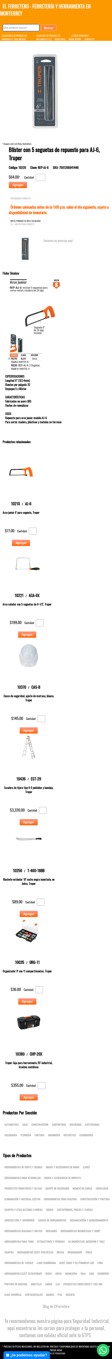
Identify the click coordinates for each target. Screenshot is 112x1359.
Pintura (39, 1135)
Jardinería (54, 1135)
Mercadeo (51, 1231)
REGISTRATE (60, 39)
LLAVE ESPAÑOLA (12, 1295)
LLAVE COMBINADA (46, 1263)
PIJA (60, 1295)
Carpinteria (59, 1124)
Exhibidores (86, 1135)
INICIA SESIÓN (75, 39)
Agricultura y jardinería (19, 1220)
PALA (83, 1273)
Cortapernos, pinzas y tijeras (75, 1210)
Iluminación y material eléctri (22, 1199)
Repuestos (69, 1135)
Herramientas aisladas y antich (23, 1231)
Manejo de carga (82, 1188)
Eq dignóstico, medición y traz (86, 1241)
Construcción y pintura (95, 1199)
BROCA (60, 1252)
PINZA (89, 1252)
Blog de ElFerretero (56, 1306)
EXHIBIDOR (103, 1273)
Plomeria (26, 1135)
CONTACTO (89, 39)
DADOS (49, 1210)
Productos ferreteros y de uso (23, 1188)
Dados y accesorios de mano (62, 1167)
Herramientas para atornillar (22, 1178)
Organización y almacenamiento (89, 1220)
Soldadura (10, 1135)
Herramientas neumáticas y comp (80, 1231)
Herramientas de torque (18, 1263)
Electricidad (92, 1124)
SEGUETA (70, 1295)
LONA (100, 1263)
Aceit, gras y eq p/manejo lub (76, 1263)
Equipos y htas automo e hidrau (23, 1210)
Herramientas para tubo (19, 1241)
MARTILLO (36, 1284)
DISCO (48, 1273)
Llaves (86, 1167)
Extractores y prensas (51, 1241)
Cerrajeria (102, 1188)
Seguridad (75, 1124)
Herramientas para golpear (60, 1199)
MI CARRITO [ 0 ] (44, 39)
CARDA (48, 1284)
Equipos (9, 1252)
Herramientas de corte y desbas (23, 1167)
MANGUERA (71, 1273)
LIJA (58, 1284)
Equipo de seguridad (57, 1188)
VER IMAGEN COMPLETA (20, 198)
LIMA (91, 1273)
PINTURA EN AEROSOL (15, 1284)
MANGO (50, 1295)
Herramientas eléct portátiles (35, 1252)
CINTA (58, 1273)
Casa (25, 1124)
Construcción (39, 1124)
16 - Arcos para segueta (22, 224)
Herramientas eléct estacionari (23, 1273)
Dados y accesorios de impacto (62, 1178)
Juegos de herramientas (52, 1220)
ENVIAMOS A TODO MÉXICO (14, 39)
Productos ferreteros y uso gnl (83, 1284)
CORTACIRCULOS (34, 1295)
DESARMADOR (74, 1252)
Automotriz (11, 1124)
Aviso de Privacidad (56, 1353)
